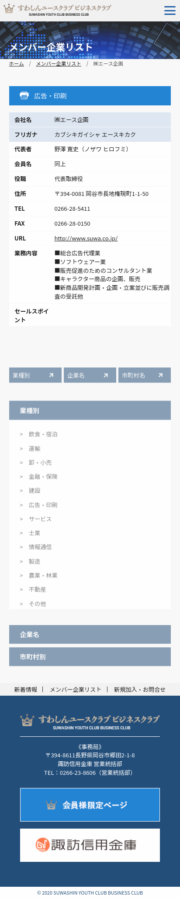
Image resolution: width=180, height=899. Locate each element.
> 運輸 (30, 453)
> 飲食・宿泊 (38, 439)
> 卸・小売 (36, 467)
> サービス (36, 523)
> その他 (33, 608)
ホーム (16, 63)
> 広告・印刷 (38, 509)
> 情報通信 (36, 552)
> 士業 (30, 538)
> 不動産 (33, 594)
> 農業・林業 (38, 580)
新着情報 (25, 689)
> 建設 (30, 495)
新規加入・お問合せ (140, 689)
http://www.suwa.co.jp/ (86, 238)
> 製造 (30, 566)
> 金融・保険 (38, 481)
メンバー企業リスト (58, 63)
